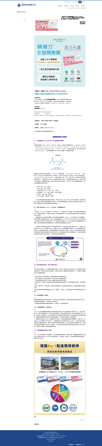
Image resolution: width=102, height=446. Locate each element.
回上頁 (82, 420)
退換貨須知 (51, 441)
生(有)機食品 (73, 8)
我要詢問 (83, 22)
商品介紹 (78, 8)
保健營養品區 (82, 8)
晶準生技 (36, 311)
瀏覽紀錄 (75, 1)
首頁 (69, 8)
